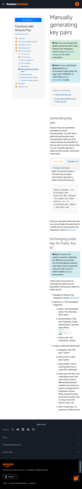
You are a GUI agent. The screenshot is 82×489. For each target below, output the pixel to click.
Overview (21, 38)
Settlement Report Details (29, 77)
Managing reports (24, 48)
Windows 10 (73, 161)
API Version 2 (27, 20)
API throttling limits (27, 60)
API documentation (24, 51)
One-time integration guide (27, 42)
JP (75, 230)
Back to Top (41, 424)
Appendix (21, 84)
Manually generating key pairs (30, 70)
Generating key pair (63, 94)
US (68, 230)
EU (71, 230)
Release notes (23, 87)
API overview (25, 54)
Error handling (25, 63)
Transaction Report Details (29, 80)
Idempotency (25, 66)
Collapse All (18, 34)
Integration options (24, 45)
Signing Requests (26, 74)
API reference (26, 57)
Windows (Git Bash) (61, 168)
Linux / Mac (58, 161)
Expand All (25, 34)
